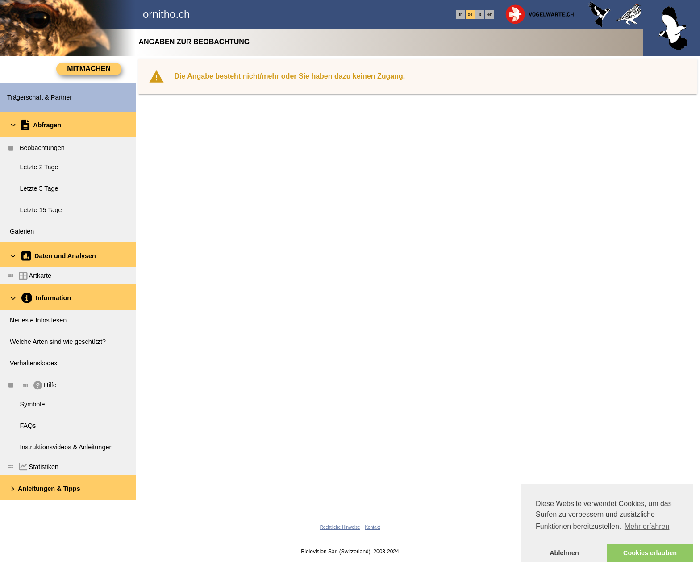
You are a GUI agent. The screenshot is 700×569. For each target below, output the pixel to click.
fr (460, 14)
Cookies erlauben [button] (650, 552)
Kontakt (372, 527)
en (490, 14)
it (480, 14)
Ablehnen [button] (564, 552)
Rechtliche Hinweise (340, 527)
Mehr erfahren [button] (647, 526)
